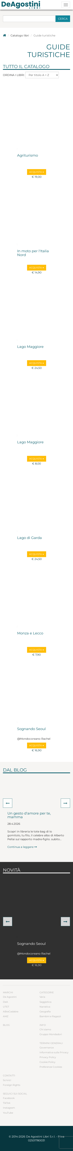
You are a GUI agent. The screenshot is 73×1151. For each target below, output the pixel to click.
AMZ (5, 1016)
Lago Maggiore (30, 347)
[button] (7, 803)
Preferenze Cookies (51, 1066)
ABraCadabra (10, 1011)
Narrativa (45, 1006)
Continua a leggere (22, 847)
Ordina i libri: (14, 75)
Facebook (9, 1098)
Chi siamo (45, 1029)
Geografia (45, 1011)
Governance (47, 1047)
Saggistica (45, 1001)
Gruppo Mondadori (51, 1034)
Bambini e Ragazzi (50, 1016)
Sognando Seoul (31, 729)
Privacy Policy (48, 1057)
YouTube (8, 1112)
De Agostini (10, 996)
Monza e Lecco (30, 633)
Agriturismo (27, 156)
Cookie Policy (47, 1062)
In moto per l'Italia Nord (33, 253)
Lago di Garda (29, 538)
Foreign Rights (11, 1085)
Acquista (36, 171)
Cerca (63, 18)
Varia (42, 996)
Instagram (9, 1107)
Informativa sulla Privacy (54, 1052)
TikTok (6, 1102)
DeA (5, 1001)
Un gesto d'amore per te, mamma (29, 815)
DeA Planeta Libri (22, 5)
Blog (6, 1025)
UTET (6, 1006)
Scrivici (7, 1080)
